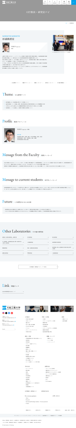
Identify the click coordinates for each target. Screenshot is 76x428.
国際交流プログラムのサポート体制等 (53, 372)
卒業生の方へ (58, 410)
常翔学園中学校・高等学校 (24, 420)
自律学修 (27, 340)
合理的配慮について (30, 386)
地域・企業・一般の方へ (70, 410)
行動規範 (31, 422)
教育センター (28, 349)
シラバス (27, 352)
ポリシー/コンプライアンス (31, 330)
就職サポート (50, 338)
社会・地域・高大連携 (30, 324)
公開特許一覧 (26, 422)
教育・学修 (28, 336)
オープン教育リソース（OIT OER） (33, 362)
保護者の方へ (48, 410)
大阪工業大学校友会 (37, 422)
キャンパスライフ (29, 368)
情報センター (28, 381)
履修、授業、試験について (31, 351)
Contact (27, 403)
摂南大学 (11, 420)
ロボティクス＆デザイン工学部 (49, 321)
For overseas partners (30, 396)
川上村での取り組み (30, 326)
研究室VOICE (45, 391)
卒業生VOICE (28, 331)
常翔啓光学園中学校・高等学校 (36, 420)
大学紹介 (27, 317)
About (27, 398)
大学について (28, 321)
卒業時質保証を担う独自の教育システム (34, 338)
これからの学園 (5, 422)
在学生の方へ (38, 410)
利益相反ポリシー (54, 415)
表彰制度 (27, 379)
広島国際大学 (16, 420)
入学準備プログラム (30, 358)
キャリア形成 (50, 340)
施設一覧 (27, 322)
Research (28, 399)
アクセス (27, 328)
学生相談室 (28, 375)
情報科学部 (45, 322)
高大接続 (27, 345)
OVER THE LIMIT (29, 319)
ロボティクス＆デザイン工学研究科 (50, 328)
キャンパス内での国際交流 (51, 374)
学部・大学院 (45, 317)
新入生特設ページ (29, 360)
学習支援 (27, 342)
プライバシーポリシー (37, 415)
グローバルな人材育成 (50, 368)
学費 (27, 372)
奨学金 (27, 374)
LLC (47, 379)
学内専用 (60, 415)
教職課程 (27, 347)
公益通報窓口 (20, 422)
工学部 (44, 319)
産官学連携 (65, 321)
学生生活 (27, 366)
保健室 (27, 384)
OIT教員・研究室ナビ (31, 391)
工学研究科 (45, 326)
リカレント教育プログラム (31, 343)
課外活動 (27, 370)
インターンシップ (51, 342)
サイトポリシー (17, 415)
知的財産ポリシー (46, 415)
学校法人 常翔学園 (5, 420)
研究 (63, 317)
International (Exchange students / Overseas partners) (37, 401)
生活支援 (27, 377)
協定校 (47, 377)
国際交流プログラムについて (51, 370)
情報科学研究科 (46, 330)
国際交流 (47, 366)
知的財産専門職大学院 (47, 331)
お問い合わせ (56, 396)
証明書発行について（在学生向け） (33, 383)
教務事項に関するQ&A (30, 356)
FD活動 (27, 354)
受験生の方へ (28, 410)
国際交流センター (49, 375)
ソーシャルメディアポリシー (26, 415)
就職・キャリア (51, 336)
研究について (65, 319)
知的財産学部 (45, 324)
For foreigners (49, 381)
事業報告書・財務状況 (13, 422)
